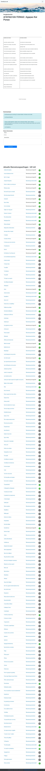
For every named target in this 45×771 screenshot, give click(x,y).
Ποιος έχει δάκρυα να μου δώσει (10, 676)
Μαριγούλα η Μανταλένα (9, 227)
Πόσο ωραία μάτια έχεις (9, 679)
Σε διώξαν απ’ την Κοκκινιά (9, 253)
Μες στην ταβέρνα (7, 553)
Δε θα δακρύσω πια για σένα (9, 354)
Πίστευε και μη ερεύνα (8, 661)
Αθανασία (6, 336)
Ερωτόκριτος (6, 430)
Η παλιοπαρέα (7, 499)
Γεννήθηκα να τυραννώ (8, 459)
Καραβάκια (6, 509)
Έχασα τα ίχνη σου (7, 433)
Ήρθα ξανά (6, 502)
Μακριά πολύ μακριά (8, 546)
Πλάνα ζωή (6, 668)
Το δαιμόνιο (6, 741)
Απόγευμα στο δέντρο (8, 314)
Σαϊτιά (5, 249)
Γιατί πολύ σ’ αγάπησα (8, 480)
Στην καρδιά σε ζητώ (8, 708)
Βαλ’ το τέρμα (7, 177)
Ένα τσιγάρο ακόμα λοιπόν (9, 419)
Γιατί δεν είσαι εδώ (8, 473)
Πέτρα (5, 658)
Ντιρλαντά (6, 593)
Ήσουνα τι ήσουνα (7, 213)
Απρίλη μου (6, 321)
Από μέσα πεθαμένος (8, 310)
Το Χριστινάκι (7, 263)
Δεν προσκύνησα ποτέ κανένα (10, 361)
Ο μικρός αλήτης (7, 238)
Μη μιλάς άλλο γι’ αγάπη (9, 556)
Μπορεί (5, 578)
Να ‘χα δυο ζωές (7, 589)
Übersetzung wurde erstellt (31, 180)
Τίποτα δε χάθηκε (7, 737)
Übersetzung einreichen (30, 191)
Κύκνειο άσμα (6, 531)
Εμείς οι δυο (6, 415)
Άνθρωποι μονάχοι (8, 307)
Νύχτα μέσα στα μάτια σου (9, 596)
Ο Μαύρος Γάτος (7, 607)
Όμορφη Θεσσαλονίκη (8, 643)
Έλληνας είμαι (7, 188)
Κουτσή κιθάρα (7, 524)
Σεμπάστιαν (6, 694)
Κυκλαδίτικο (6, 527)
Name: (5, 132)
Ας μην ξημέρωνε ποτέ (8, 173)
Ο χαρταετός (6, 621)
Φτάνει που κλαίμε (8, 448)
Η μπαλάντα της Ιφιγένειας (9, 495)
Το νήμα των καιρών (8, 278)
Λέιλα (5, 535)
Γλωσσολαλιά (7, 484)
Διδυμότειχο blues (8, 368)
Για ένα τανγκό (7, 466)
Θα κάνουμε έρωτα (8, 723)
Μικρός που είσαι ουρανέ (9, 564)
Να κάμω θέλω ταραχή (8, 231)
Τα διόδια (6, 712)
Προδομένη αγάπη (7, 687)
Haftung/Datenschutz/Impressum (30, 769)
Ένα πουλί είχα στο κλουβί (9, 191)
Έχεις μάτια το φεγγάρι (8, 441)
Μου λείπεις (6, 571)
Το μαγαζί (6, 274)
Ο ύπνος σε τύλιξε (7, 618)
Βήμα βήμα (6, 350)
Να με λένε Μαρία (7, 582)
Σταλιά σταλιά (7, 260)
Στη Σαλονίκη (6, 705)
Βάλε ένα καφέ (7, 343)
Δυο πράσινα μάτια (8, 376)
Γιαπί (5, 470)
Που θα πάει (6, 683)
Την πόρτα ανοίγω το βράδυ (9, 730)
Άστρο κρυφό (6, 332)
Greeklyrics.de (4, 1)
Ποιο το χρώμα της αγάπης (9, 672)
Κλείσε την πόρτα (7, 517)
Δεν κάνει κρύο (7, 357)
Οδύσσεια (6, 629)
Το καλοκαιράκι (7, 744)
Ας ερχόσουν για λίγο (8, 325)
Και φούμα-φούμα (7, 216)
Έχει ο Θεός (6, 202)
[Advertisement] (22, 29)
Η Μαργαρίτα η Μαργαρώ (9, 488)
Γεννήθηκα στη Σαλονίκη (9, 462)
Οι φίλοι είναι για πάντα (9, 632)
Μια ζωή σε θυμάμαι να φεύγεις (10, 560)
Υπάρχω (5, 755)
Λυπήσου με (6, 542)
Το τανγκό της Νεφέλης (9, 748)
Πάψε (5, 650)
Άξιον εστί (6, 300)
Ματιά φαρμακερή (7, 549)
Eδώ (5, 386)
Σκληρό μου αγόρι (7, 697)
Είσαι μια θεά (6, 401)
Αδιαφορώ (6, 285)
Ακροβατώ (6, 296)
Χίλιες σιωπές (7, 762)
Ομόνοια (5, 636)
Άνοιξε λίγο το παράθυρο (9, 303)
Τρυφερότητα (7, 752)
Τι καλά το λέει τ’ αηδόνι (9, 734)
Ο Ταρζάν (6, 235)
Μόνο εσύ (6, 567)
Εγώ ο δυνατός (7, 390)
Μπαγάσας (6, 574)
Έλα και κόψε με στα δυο (9, 408)
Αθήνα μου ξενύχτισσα (8, 339)
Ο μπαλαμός (6, 611)
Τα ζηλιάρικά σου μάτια (8, 715)
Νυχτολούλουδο (7, 600)
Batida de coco (7, 347)
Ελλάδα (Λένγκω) (7, 412)
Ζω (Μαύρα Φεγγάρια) (8, 282)
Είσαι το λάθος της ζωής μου (10, 184)
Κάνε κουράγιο (7, 506)
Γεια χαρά (6, 455)
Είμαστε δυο (6, 397)
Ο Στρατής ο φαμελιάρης (9, 625)
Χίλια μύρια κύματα (8, 759)
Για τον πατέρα (7, 206)
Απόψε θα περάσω (7, 169)
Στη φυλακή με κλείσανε (9, 701)
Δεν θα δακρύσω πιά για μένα (10, 365)
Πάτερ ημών (6, 654)
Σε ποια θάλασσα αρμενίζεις (9, 256)
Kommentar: (6, 137)
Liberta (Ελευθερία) (8, 538)
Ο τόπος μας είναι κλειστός (9, 242)
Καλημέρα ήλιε (7, 220)
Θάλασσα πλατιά (7, 726)
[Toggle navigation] (42, 1)
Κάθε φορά (6, 513)
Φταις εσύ (6, 444)
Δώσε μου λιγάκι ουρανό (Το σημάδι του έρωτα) (13, 379)
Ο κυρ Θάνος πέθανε (8, 603)
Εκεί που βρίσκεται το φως (9, 404)
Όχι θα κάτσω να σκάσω (9, 647)
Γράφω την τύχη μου (8, 209)
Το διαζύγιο (6, 271)
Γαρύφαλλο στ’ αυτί (8, 452)
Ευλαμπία (6, 198)
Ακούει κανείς (7, 292)
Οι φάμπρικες (7, 245)
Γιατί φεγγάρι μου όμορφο (9, 477)
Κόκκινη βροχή (7, 224)
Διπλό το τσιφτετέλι (8, 372)
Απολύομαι (6, 318)
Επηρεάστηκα (7, 426)
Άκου (5, 289)
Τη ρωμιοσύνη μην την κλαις (9, 719)
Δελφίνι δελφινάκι (8, 180)
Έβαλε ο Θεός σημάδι (8, 383)
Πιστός (5, 665)
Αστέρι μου (6, 329)
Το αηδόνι (6, 267)
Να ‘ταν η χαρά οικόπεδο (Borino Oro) (11, 585)
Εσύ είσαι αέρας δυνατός (9, 195)
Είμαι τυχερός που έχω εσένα (10, 394)
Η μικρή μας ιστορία (8, 491)
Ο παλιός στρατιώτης (8, 614)
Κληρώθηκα (6, 520)
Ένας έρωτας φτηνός (8, 423)
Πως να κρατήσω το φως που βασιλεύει (12, 690)
